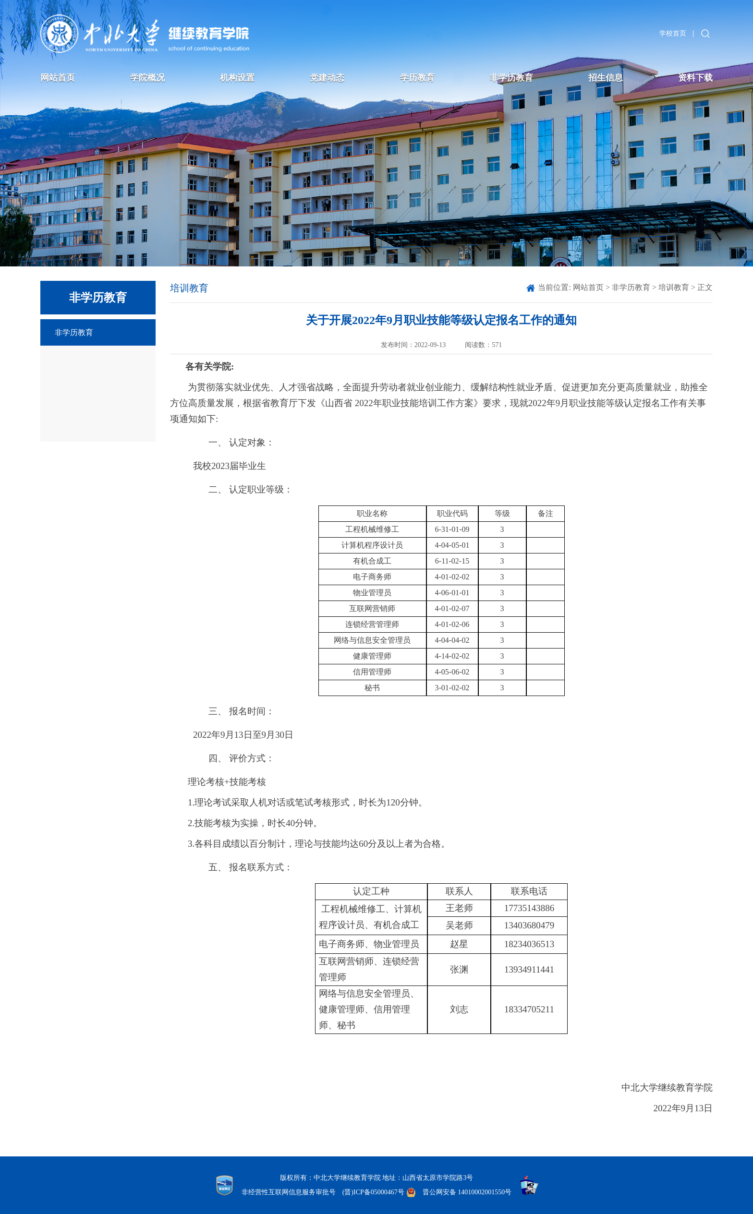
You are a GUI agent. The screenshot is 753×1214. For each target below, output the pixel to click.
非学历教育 (511, 78)
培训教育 (673, 287)
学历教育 (417, 78)
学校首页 (672, 33)
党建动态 (327, 78)
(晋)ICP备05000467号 (373, 1192)
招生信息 (605, 78)
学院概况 (147, 78)
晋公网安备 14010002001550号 (467, 1192)
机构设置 (237, 78)
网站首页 (57, 78)
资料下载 (695, 78)
